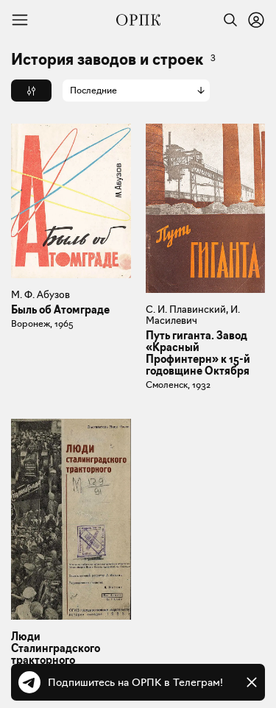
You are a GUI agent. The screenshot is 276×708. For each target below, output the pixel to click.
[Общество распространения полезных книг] (138, 20)
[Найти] (226, 20)
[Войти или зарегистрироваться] (256, 20)
